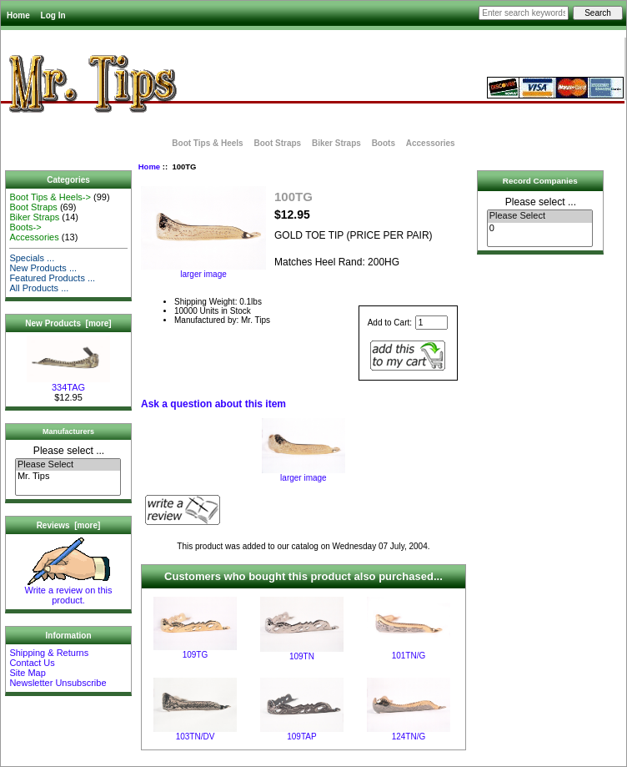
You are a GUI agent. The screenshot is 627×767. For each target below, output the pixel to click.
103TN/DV (195, 736)
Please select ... (68, 451)
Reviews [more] (69, 525)
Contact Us (31, 663)
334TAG (68, 383)
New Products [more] (68, 323)
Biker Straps (336, 143)
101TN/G (409, 655)
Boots (383, 143)
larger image (303, 474)
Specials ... (31, 258)
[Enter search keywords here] (524, 13)
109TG (195, 654)
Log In (53, 15)
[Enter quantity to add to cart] (431, 322)
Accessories (430, 143)
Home (18, 15)
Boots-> (25, 227)
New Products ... (43, 268)
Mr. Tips (68, 476)
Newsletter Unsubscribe (57, 683)
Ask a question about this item (213, 404)
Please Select (68, 465)
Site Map (27, 673)
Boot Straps (277, 143)
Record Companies (540, 180)
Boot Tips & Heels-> (50, 197)
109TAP (301, 736)
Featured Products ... (52, 278)
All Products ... (38, 288)
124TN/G (409, 736)
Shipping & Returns (48, 653)
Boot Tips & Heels (207, 143)
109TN (301, 656)
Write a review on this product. (69, 591)
